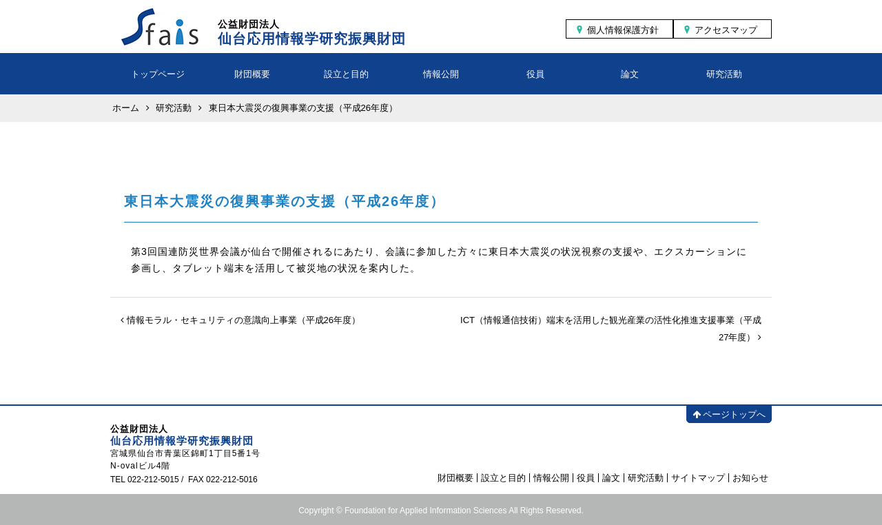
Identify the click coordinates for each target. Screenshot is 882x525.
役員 (535, 74)
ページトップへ (729, 414)
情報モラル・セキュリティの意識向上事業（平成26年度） (240, 320)
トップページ (158, 74)
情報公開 (441, 74)
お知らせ (750, 478)
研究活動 (724, 74)
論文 (630, 74)
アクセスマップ (726, 30)
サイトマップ (698, 478)
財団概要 (252, 74)
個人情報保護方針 (623, 30)
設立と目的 (346, 74)
